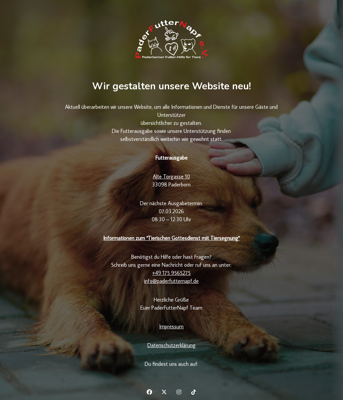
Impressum (171, 326)
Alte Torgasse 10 (171, 176)
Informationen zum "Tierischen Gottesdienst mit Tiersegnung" (171, 238)
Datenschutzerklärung (171, 345)
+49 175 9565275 (171, 272)
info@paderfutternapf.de (171, 280)
